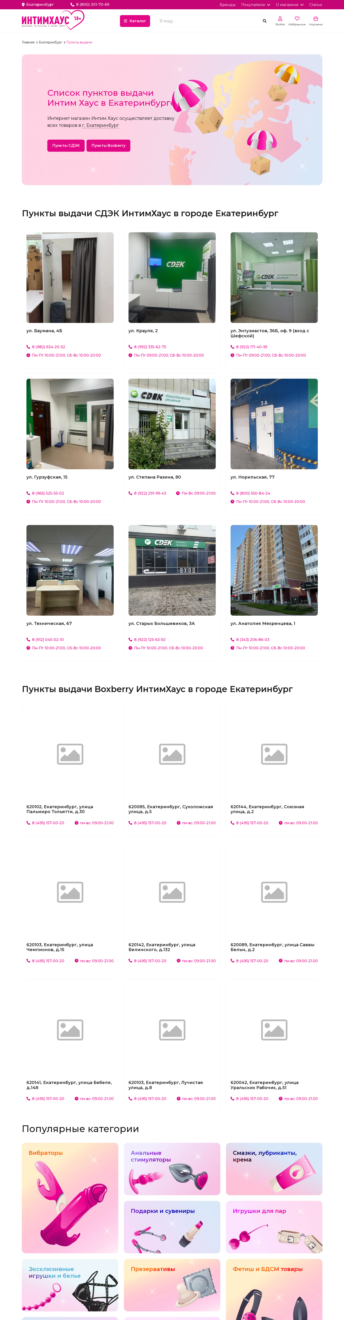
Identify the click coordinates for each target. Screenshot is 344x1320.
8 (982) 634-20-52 (45, 347)
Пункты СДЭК (66, 145)
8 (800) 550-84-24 (250, 493)
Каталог (140, 21)
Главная (28, 42)
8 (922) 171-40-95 (249, 347)
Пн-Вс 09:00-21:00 (196, 493)
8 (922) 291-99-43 (147, 493)
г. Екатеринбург (100, 125)
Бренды (228, 5)
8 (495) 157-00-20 (45, 823)
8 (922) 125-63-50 (147, 639)
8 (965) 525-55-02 (45, 493)
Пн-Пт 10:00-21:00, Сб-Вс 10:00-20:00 (63, 355)
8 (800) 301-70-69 (90, 4)
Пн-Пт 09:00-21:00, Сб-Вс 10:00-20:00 (166, 355)
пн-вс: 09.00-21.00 (94, 823)
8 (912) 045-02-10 (45, 639)
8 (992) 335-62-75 (148, 347)
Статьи (315, 5)
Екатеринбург (51, 42)
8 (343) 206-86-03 (250, 639)
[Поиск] (265, 21)
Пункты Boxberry (108, 145)
